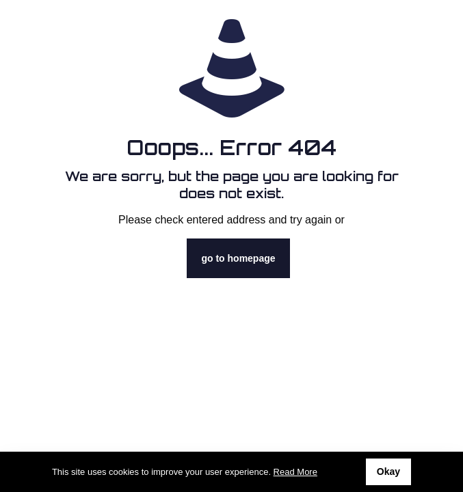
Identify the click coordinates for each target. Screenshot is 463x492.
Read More (295, 472)
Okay (388, 471)
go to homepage (238, 258)
